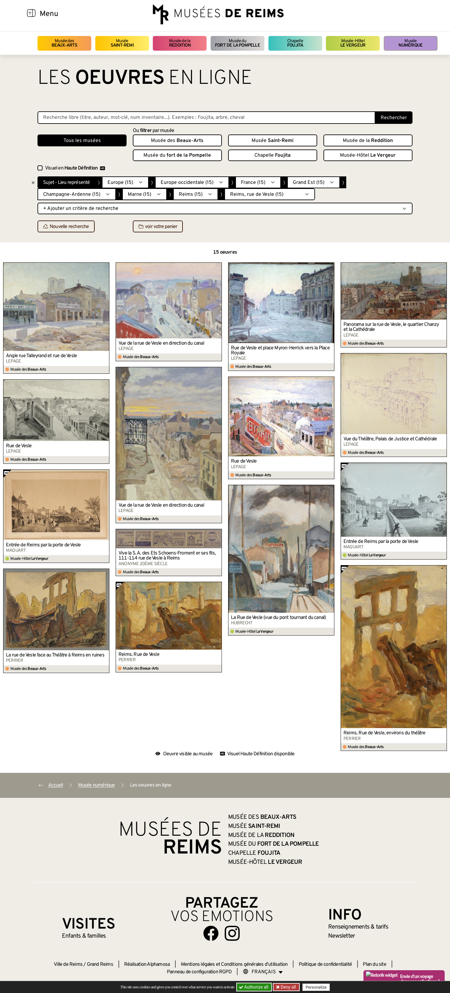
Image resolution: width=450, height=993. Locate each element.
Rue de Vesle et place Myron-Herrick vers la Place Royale (280, 351)
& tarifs (358, 927)
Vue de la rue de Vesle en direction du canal (161, 343)
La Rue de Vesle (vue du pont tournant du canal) (278, 617)
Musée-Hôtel (352, 43)
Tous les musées (82, 141)
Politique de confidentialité (325, 964)
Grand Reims (100, 964)
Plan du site (374, 964)
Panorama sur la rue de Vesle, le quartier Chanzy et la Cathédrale (391, 327)
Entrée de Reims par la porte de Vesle (380, 541)
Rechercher (394, 118)
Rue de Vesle (244, 461)
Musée (122, 43)
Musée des (65, 43)
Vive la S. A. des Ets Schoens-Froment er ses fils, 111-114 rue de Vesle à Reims (167, 556)
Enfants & (84, 936)
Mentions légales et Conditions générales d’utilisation (234, 964)
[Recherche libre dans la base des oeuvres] (206, 117)
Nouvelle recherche (66, 227)
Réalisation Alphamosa (147, 964)
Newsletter (341, 936)
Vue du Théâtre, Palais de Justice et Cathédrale (390, 439)
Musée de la (180, 43)
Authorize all (254, 987)
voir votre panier (157, 227)
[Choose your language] (262, 972)
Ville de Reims (68, 964)
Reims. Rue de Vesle (138, 654)
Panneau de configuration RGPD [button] (199, 972)
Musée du (237, 43)
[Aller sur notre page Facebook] (210, 933)
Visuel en (75, 168)
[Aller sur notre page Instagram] (232, 933)
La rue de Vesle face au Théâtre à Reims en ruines (55, 655)
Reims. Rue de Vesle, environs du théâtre (384, 733)
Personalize (316, 987)
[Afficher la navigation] (31, 14)
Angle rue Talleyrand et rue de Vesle (41, 355)
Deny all (288, 987)
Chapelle (295, 43)
